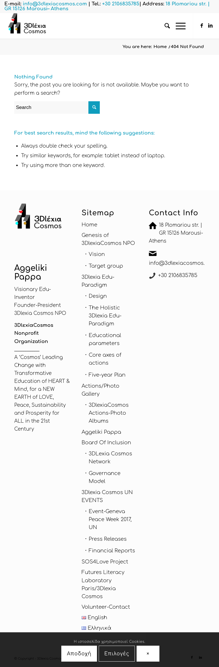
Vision (97, 254)
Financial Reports (112, 551)
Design (98, 296)
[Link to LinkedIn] (210, 26)
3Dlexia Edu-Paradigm (98, 281)
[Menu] (178, 26)
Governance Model (104, 477)
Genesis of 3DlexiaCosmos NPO (108, 239)
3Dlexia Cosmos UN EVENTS (107, 496)
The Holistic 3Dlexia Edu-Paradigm (105, 316)
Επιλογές (116, 653)
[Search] (164, 26)
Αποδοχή (79, 653)
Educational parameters (105, 339)
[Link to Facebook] (202, 26)
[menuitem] (164, 26)
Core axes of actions (105, 359)
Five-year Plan (107, 375)
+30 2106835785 (177, 275)
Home (89, 225)
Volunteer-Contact (106, 607)
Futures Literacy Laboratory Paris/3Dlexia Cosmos (103, 584)
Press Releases (108, 539)
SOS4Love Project (105, 562)
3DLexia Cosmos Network (110, 457)
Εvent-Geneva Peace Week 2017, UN (110, 519)
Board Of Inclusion (106, 442)
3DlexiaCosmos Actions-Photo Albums (109, 413)
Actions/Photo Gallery (100, 390)
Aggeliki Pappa (101, 432)
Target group (106, 266)
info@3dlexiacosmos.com (182, 263)
